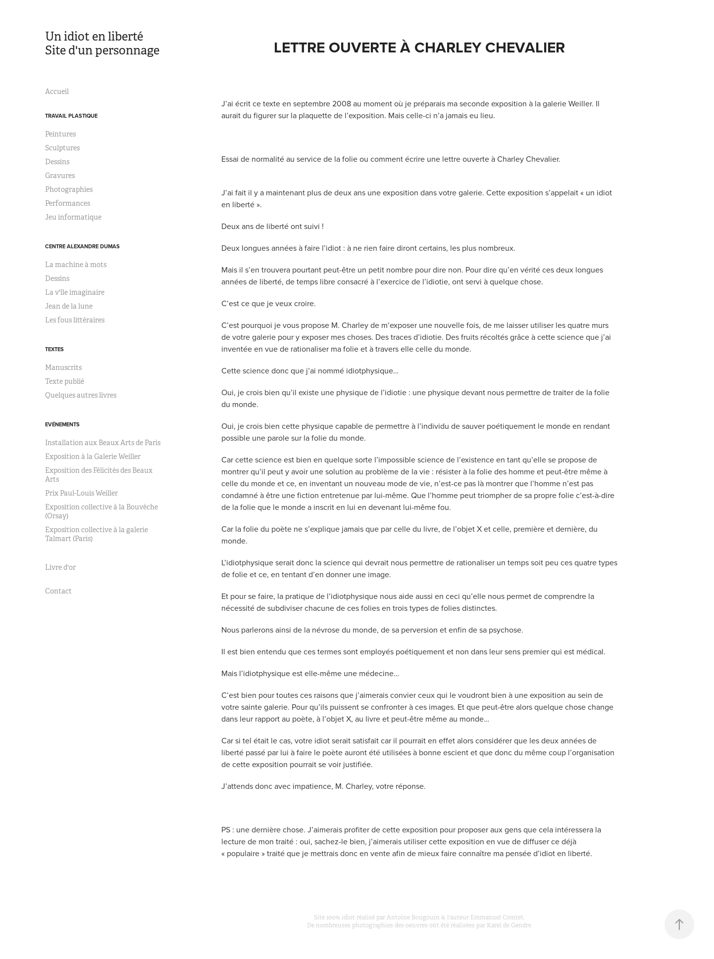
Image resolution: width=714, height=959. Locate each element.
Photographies (69, 189)
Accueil (57, 91)
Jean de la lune (69, 306)
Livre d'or (60, 567)
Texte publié (64, 381)
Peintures (60, 134)
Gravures (60, 175)
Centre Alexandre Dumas (82, 246)
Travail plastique (71, 116)
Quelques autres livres (80, 395)
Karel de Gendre (509, 925)
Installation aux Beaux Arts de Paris (102, 442)
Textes (54, 349)
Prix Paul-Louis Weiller (81, 493)
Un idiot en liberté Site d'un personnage (114, 43)
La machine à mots (75, 264)
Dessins (57, 161)
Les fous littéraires (74, 320)
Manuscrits (63, 367)
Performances (67, 203)
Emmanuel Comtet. (497, 917)
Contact (58, 591)
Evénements (62, 424)
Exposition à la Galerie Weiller (93, 456)
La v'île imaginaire (74, 292)
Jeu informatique (73, 217)
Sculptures (62, 147)
